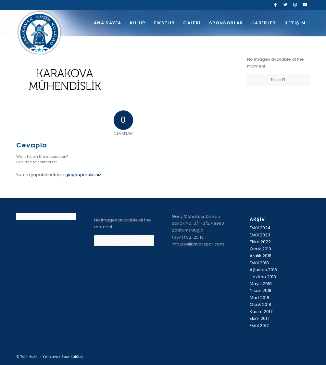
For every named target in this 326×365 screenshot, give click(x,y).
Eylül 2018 (259, 263)
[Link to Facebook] (275, 5)
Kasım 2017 (261, 311)
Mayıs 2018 (261, 284)
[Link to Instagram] (295, 5)
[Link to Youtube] (305, 5)
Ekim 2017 (259, 318)
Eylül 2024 (260, 228)
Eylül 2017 (259, 325)
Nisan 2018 (260, 290)
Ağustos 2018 (263, 270)
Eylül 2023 (260, 235)
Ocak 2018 (260, 304)
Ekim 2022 (260, 242)
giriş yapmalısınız (83, 174)
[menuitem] (108, 23)
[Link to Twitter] (285, 5)
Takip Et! (278, 79)
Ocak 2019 (260, 249)
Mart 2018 (259, 298)
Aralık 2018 (260, 256)
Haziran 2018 (263, 277)
